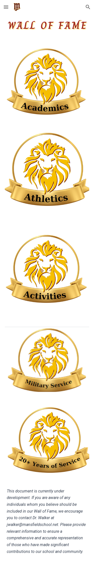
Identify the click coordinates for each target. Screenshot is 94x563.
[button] (6, 7)
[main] (47, 521)
